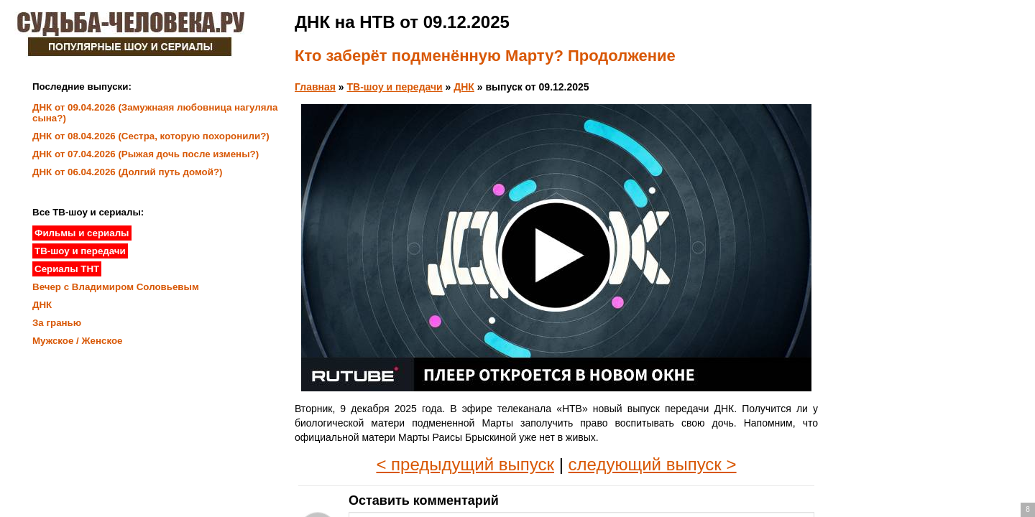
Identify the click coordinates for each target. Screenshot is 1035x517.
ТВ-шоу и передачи (395, 87)
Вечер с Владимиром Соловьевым (115, 286)
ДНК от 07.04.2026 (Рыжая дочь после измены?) (145, 154)
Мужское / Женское (77, 340)
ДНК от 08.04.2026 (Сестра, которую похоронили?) (151, 136)
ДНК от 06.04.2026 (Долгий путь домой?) (127, 172)
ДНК (464, 87)
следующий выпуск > (653, 464)
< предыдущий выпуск (465, 464)
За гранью (56, 322)
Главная (315, 87)
